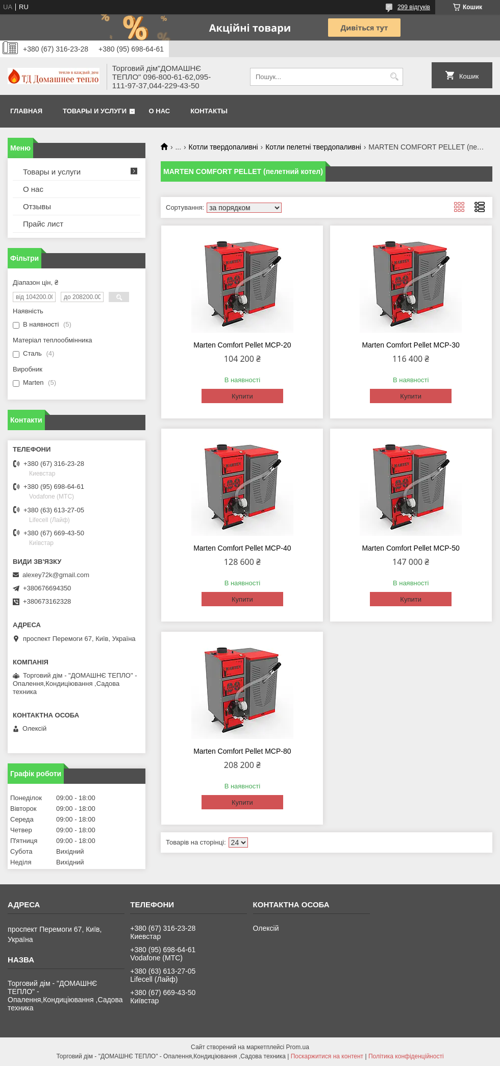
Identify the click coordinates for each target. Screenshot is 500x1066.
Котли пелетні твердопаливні (313, 147)
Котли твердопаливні (223, 147)
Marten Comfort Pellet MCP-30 (410, 345)
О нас (159, 111)
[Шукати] (394, 77)
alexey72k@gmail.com (55, 575)
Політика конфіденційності (406, 1056)
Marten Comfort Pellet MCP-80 (242, 751)
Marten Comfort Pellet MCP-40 (242, 548)
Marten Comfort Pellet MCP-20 (242, 345)
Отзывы (37, 206)
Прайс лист (43, 223)
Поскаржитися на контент (327, 1056)
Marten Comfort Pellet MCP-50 (410, 548)
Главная (26, 111)
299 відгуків (413, 7)
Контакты (209, 111)
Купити (242, 396)
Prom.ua (297, 1047)
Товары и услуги (95, 111)
